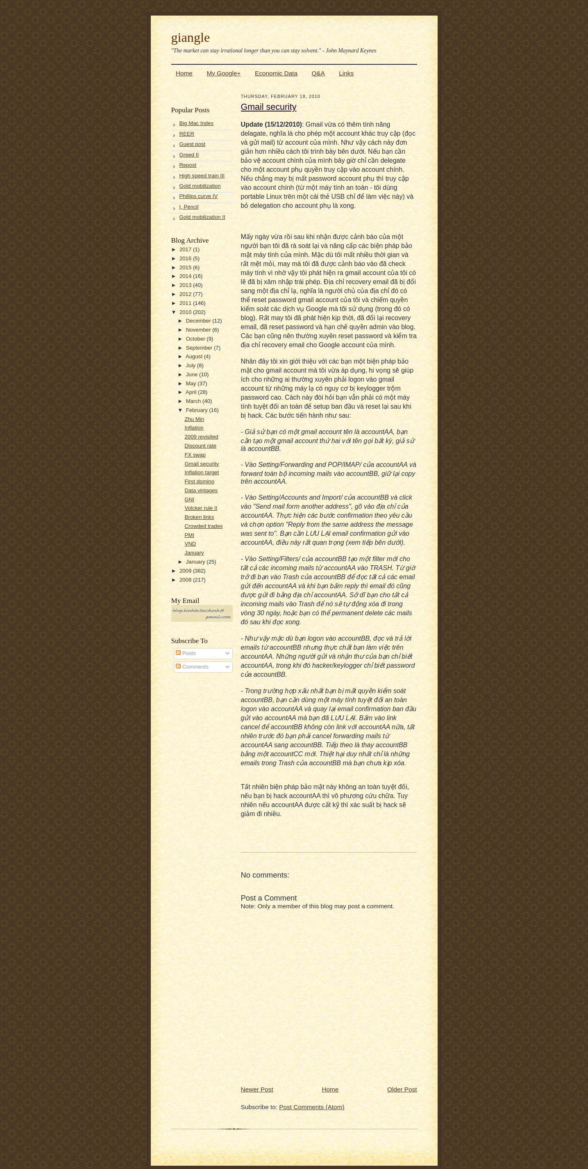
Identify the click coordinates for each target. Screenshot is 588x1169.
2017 (186, 249)
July (191, 365)
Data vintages (201, 490)
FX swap (194, 455)
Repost (188, 165)
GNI (189, 499)
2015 (186, 267)
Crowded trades (203, 526)
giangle (190, 37)
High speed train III (202, 176)
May (192, 383)
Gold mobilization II (202, 217)
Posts (186, 653)
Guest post (192, 144)
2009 (186, 571)
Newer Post (257, 1089)
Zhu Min (194, 419)
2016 (186, 258)
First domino (199, 481)
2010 (186, 312)
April (192, 392)
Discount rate (200, 446)
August (195, 356)
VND (190, 544)
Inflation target (201, 472)
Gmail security (201, 464)
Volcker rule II (200, 508)
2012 (186, 294)
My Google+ (224, 73)
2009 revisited (201, 437)
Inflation (193, 428)
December (199, 321)
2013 (186, 285)
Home (184, 73)
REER (187, 134)
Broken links (199, 517)
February (197, 410)
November (199, 330)
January (194, 553)
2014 (186, 276)
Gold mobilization (200, 186)
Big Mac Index (196, 123)
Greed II (189, 155)
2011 (186, 303)
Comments (192, 667)
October (196, 339)
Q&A (318, 73)
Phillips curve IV (198, 196)
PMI (189, 535)
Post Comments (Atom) (311, 1106)
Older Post (402, 1089)
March (194, 401)
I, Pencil (189, 207)
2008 (186, 580)
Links (346, 73)
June (192, 374)
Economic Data (276, 73)
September (200, 348)
